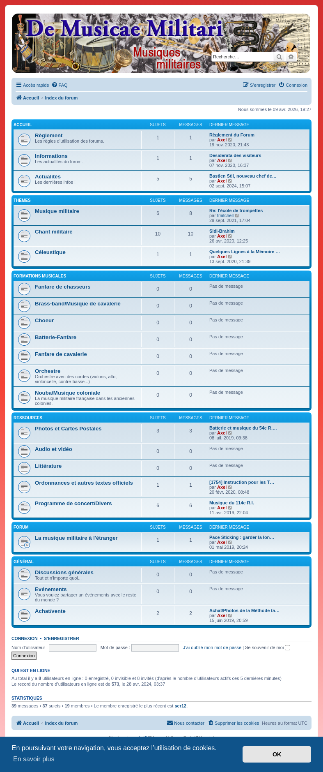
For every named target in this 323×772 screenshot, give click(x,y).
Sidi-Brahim (222, 231)
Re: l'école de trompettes (236, 210)
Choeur (44, 320)
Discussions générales (64, 572)
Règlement (48, 135)
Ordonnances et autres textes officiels (84, 483)
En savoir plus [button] (34, 759)
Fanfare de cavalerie (61, 354)
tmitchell (225, 215)
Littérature (48, 466)
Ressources (28, 418)
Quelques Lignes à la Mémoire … (244, 251)
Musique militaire (57, 211)
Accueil (23, 125)
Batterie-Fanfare (55, 337)
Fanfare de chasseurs (63, 287)
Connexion (24, 638)
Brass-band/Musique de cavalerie (78, 303)
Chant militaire (54, 232)
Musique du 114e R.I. (231, 502)
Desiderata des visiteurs (235, 155)
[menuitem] (59, 85)
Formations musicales (40, 276)
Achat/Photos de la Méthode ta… (244, 610)
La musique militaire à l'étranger (76, 538)
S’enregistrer (61, 638)
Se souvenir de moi (267, 647)
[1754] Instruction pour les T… (241, 482)
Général (24, 561)
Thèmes (22, 200)
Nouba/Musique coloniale (67, 393)
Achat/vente (50, 611)
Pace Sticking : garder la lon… (241, 537)
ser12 (180, 705)
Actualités (48, 176)
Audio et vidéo (53, 449)
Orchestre (47, 371)
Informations (51, 156)
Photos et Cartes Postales (68, 428)
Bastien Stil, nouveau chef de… (243, 175)
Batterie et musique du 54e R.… (243, 427)
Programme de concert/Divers (73, 503)
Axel (222, 139)
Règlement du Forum (231, 134)
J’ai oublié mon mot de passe (212, 647)
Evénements (51, 589)
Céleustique (50, 252)
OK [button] (277, 754)
